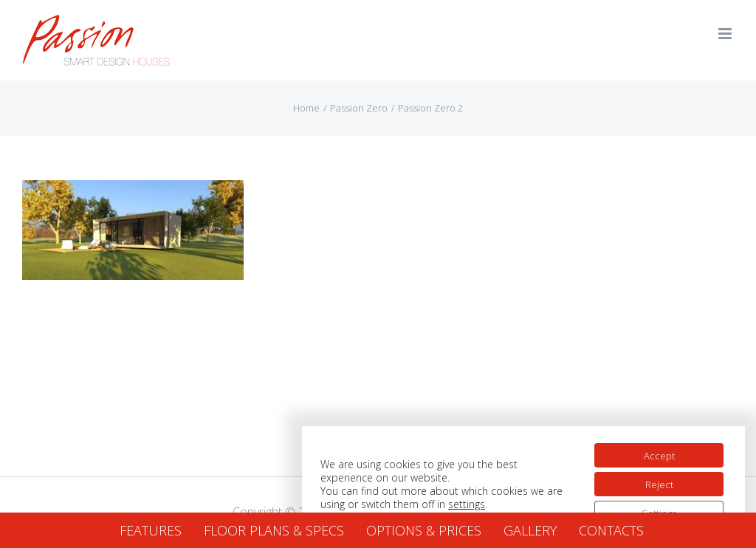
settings (485, 495)
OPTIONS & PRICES (423, 530)
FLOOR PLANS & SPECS (274, 530)
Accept (654, 444)
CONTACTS (611, 530)
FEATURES (151, 530)
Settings (654, 506)
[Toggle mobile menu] (726, 33)
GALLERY (530, 530)
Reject (654, 475)
